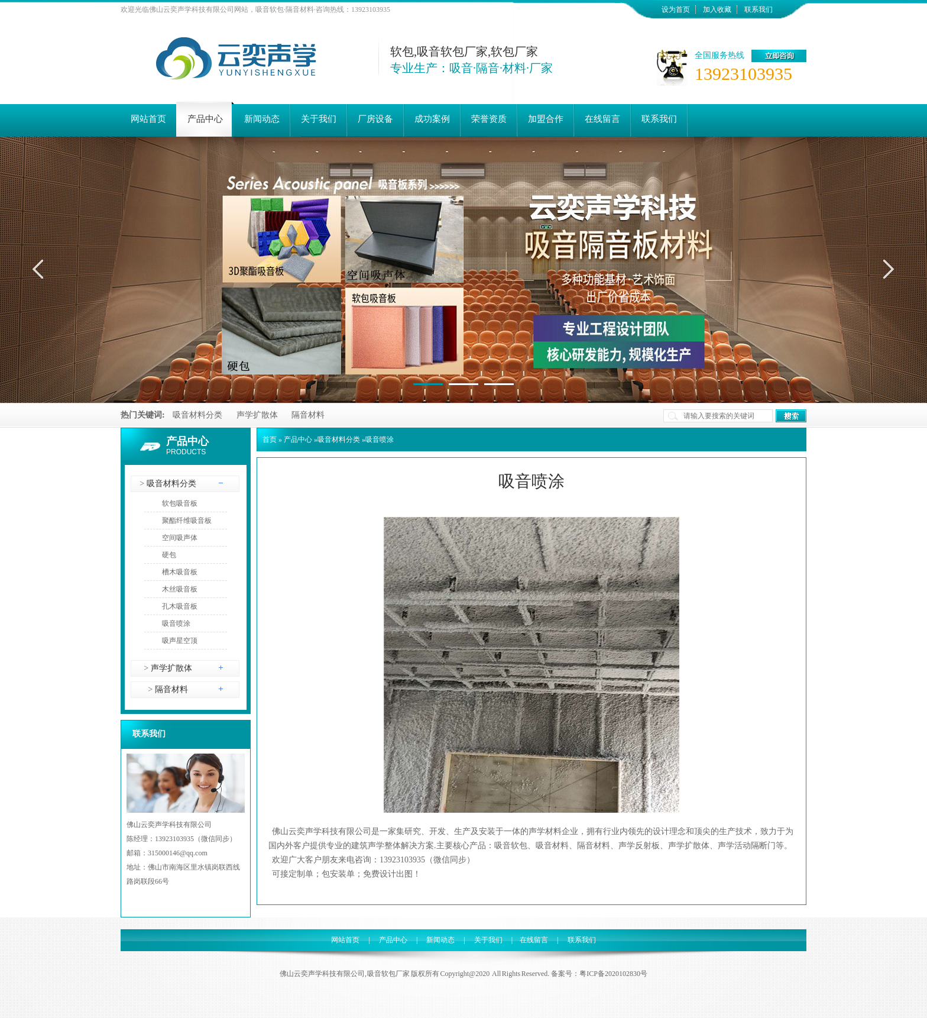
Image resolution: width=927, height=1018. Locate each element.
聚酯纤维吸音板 (187, 520)
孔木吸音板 (179, 606)
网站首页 (345, 940)
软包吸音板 (179, 503)
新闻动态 (440, 940)
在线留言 (534, 940)
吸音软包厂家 (388, 973)
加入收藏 (717, 9)
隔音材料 (308, 415)
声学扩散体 (257, 415)
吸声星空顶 (179, 640)
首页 (269, 439)
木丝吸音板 (179, 589)
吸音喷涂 (176, 623)
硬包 (169, 555)
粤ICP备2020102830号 (613, 973)
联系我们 (758, 9)
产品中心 (187, 441)
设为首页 (676, 9)
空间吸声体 (179, 538)
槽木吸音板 (179, 572)
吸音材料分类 (197, 415)
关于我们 (488, 940)
